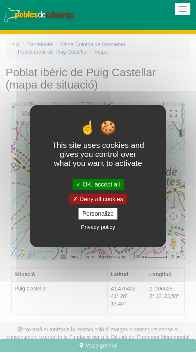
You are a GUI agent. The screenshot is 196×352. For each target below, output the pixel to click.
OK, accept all (98, 184)
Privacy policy (98, 226)
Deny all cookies (98, 199)
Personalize (98, 214)
